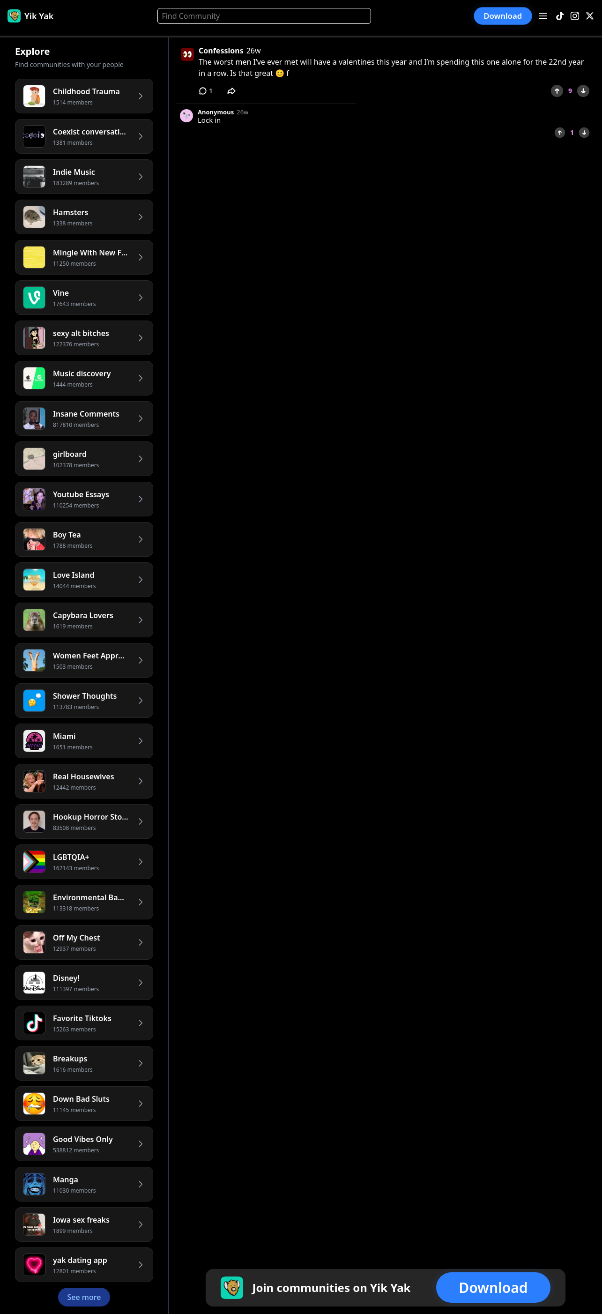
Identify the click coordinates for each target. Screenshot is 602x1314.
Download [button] (503, 15)
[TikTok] (560, 16)
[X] (590, 16)
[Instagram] (575, 16)
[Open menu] (543, 15)
